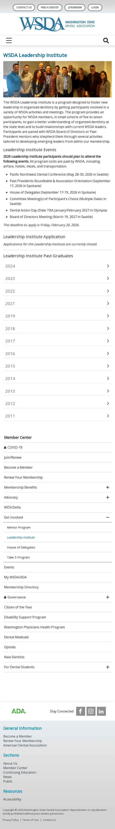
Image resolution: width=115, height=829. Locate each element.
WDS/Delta (12, 507)
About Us (10, 763)
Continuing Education (19, 772)
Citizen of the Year (18, 607)
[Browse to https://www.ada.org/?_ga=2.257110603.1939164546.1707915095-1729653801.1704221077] (18, 711)
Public (7, 781)
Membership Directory (21, 587)
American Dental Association (25, 745)
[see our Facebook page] (80, 711)
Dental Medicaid (16, 637)
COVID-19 (15, 447)
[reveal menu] (9, 40)
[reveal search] (106, 40)
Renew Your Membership (23, 477)
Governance (17, 597)
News (7, 777)
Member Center (18, 437)
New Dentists (14, 657)
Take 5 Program (18, 557)
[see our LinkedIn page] (101, 711)
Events (9, 567)
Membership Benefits (20, 487)
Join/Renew (75, 7)
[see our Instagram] (91, 711)
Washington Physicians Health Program (34, 627)
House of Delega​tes (21, 547)
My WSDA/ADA (15, 577)
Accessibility (12, 799)
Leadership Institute (21, 537)
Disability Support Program (25, 617)
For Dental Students (19, 667)
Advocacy (11, 497)
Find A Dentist (50, 7)
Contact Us (23, 7)
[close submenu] (107, 517)
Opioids (10, 647)
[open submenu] (107, 487)
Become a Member (18, 467)
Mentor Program (18, 527)
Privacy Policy (10, 820)
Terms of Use (30, 820)
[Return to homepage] (58, 24)
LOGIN (95, 7)
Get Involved (13, 517)
